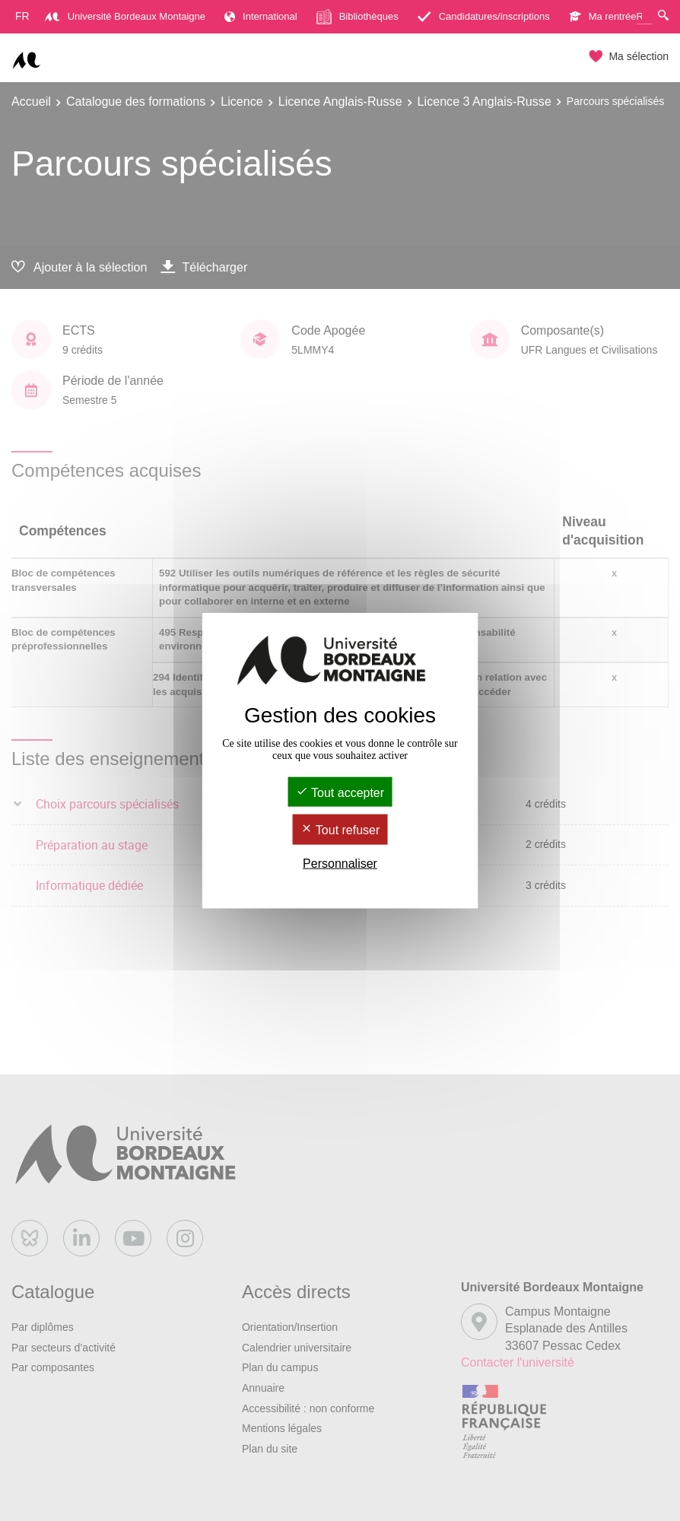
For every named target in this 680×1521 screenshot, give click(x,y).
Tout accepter (340, 792)
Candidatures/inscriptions (484, 16)
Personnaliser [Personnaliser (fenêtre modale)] (340, 862)
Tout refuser (340, 830)
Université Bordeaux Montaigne (125, 16)
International (260, 16)
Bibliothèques (357, 16)
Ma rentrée (603, 16)
